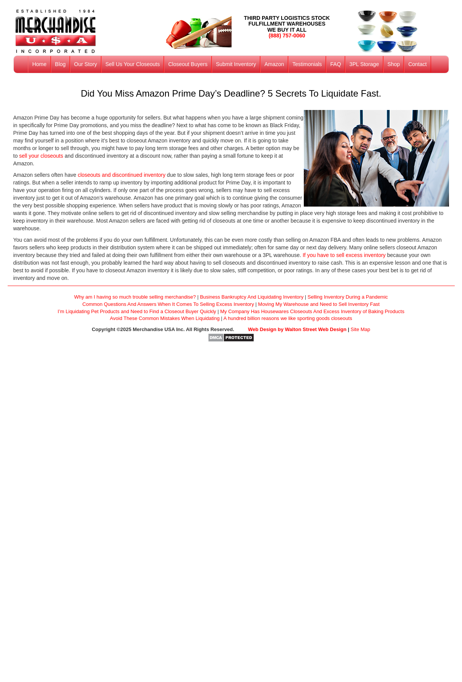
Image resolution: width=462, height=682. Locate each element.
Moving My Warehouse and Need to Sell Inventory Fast (318, 304)
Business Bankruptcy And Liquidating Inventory (251, 297)
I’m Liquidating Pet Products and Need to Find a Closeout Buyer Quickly (137, 311)
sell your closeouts (41, 156)
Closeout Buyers (187, 64)
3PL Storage (364, 64)
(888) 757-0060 (287, 35)
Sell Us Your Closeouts (132, 64)
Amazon (274, 64)
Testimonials (307, 64)
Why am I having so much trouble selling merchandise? (135, 297)
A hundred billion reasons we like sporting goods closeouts (288, 318)
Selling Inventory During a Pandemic (348, 297)
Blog (60, 64)
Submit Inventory (236, 64)
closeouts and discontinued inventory (121, 175)
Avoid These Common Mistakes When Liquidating (165, 318)
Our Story (85, 64)
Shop (393, 64)
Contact (417, 64)
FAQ (335, 64)
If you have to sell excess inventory (344, 255)
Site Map (360, 329)
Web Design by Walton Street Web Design (297, 329)
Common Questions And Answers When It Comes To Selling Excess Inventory (168, 304)
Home (39, 64)
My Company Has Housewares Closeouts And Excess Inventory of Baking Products (312, 311)
